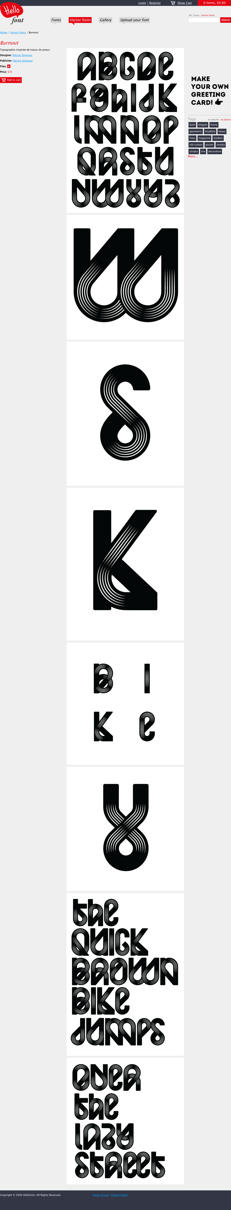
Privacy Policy (119, 1195)
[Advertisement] (209, 50)
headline (210, 131)
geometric (195, 131)
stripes (193, 151)
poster (209, 145)
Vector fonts (80, 20)
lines (192, 138)
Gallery (105, 20)
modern (218, 138)
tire (203, 151)
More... (193, 156)
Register (155, 3)
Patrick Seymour (22, 55)
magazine (204, 138)
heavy (222, 131)
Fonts (56, 20)
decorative (214, 151)
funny (213, 125)
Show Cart (185, 3)
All (190, 15)
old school (195, 145)
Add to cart (11, 80)
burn (192, 125)
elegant (202, 125)
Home (3, 33)
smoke (221, 145)
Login (142, 3)
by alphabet (213, 119)
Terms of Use (100, 1195)
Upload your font (134, 20)
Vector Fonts (208, 15)
